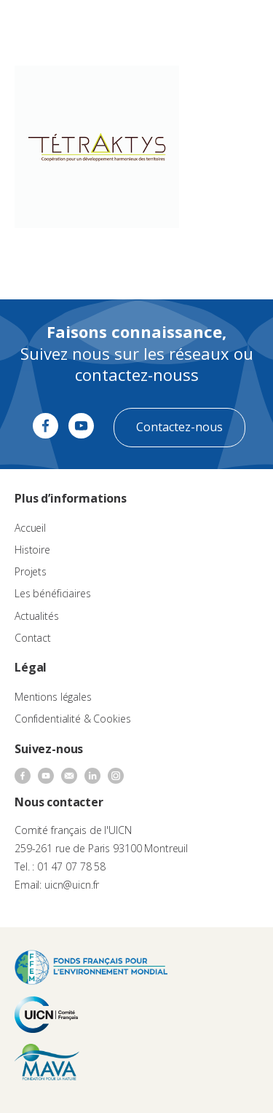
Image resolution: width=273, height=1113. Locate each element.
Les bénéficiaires (53, 593)
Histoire (32, 549)
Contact (33, 638)
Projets (31, 571)
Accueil (30, 528)
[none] (204, 26)
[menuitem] (204, 26)
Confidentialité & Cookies (73, 718)
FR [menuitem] (197, 25)
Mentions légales (53, 697)
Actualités (37, 616)
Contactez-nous (179, 427)
